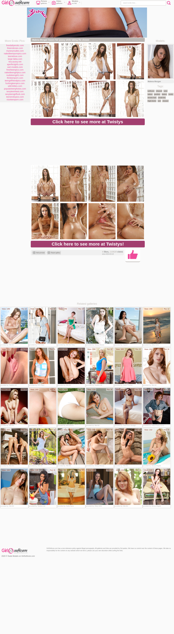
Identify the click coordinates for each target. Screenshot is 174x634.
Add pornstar (39, 252)
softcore (151, 91)
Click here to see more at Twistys (87, 121)
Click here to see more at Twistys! (88, 244)
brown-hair (152, 97)
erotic (171, 94)
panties (157, 94)
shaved (159, 91)
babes (164, 94)
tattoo (150, 94)
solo (165, 91)
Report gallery (54, 252)
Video (58, 3)
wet (159, 101)
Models (74, 3)
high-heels (152, 101)
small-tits (161, 97)
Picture (43, 3)
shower (165, 101)
